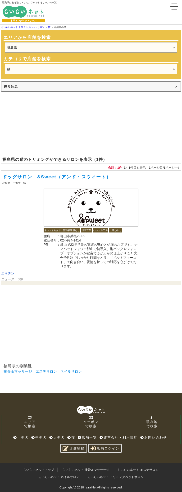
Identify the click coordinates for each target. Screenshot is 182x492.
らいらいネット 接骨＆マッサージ (85, 470)
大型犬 (57, 437)
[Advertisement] (36, 123)
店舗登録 (74, 448)
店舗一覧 (87, 437)
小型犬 (21, 437)
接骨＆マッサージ (18, 371)
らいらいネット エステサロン (138, 470)
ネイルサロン (71, 371)
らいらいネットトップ (38, 470)
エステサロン (46, 371)
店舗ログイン (105, 448)
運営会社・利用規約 (119, 437)
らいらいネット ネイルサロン (58, 477)
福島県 (12, 47)
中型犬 (39, 437)
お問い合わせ (153, 437)
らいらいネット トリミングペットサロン (115, 477)
